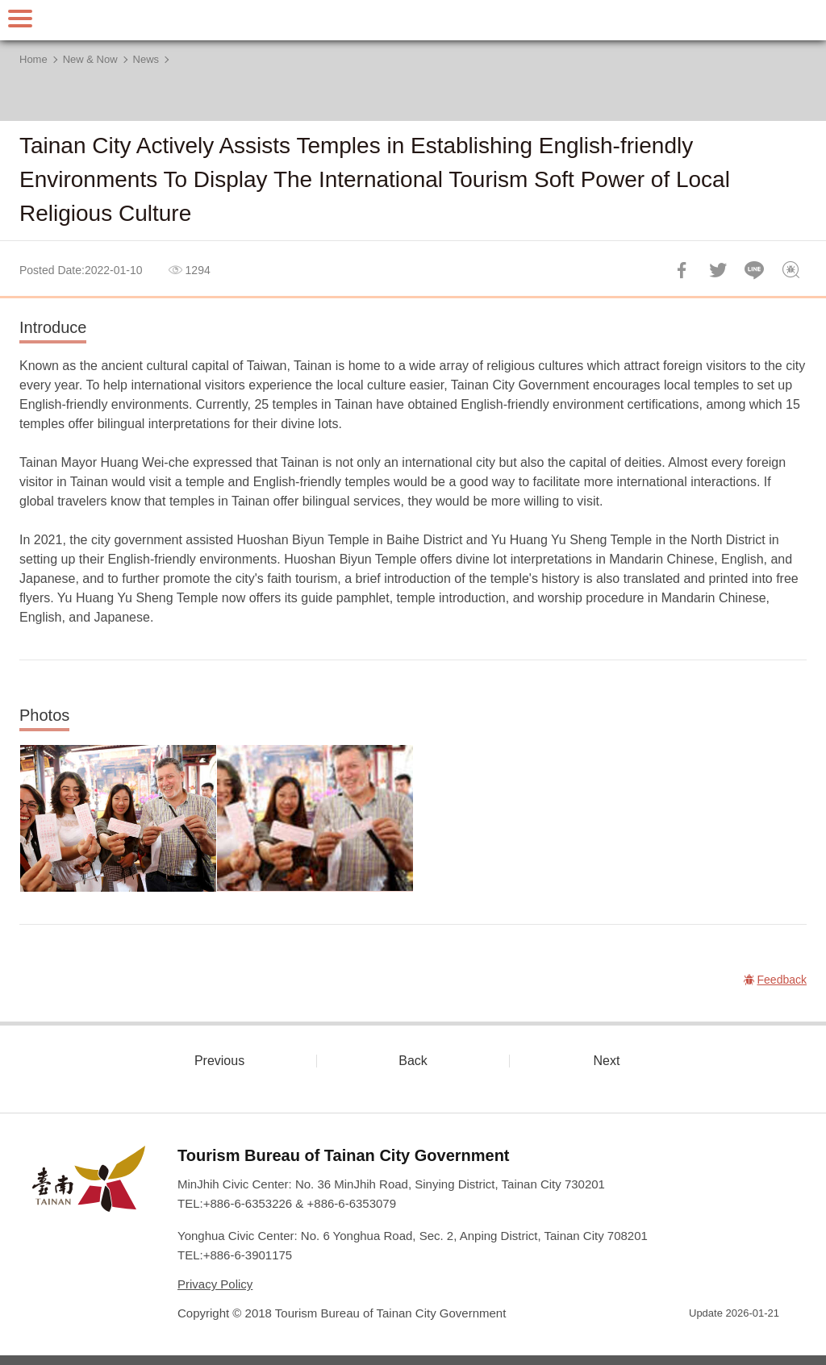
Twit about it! (718, 270)
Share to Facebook (681, 270)
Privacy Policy (214, 1284)
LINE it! (754, 270)
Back (413, 1060)
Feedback (790, 270)
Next (607, 1060)
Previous (219, 1060)
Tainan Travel (413, 20)
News (146, 59)
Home (33, 59)
